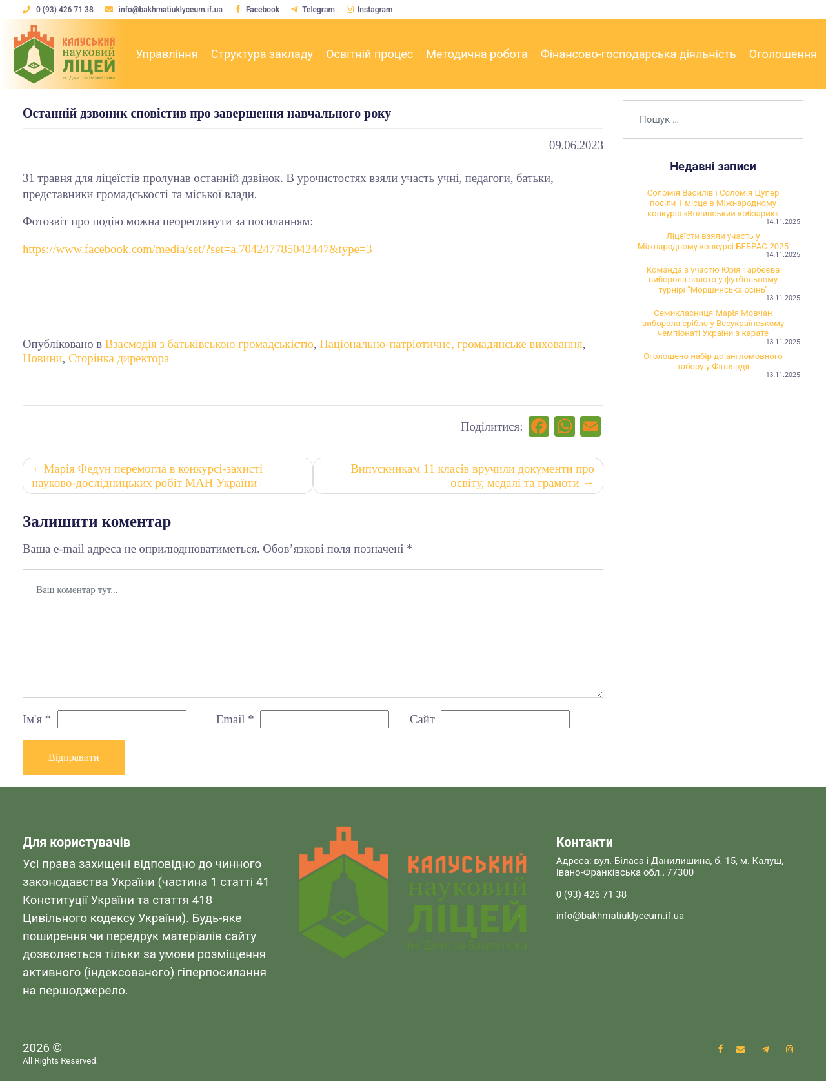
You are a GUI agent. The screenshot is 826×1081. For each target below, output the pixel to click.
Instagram (370, 9)
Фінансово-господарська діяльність (638, 54)
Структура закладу (262, 54)
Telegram (314, 9)
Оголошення (783, 54)
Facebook (256, 9)
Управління (166, 54)
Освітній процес (369, 54)
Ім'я (37, 719)
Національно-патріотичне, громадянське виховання (450, 344)
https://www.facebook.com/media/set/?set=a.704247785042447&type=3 (197, 249)
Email (235, 719)
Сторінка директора (118, 358)
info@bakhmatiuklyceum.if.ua (165, 9)
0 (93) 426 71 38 (59, 9)
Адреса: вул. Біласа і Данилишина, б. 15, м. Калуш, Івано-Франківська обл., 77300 (670, 867)
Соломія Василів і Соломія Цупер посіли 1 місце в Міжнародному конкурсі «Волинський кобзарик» (713, 203)
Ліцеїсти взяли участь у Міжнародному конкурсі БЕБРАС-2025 (713, 242)
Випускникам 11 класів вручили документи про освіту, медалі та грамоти (472, 475)
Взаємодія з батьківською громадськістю (209, 344)
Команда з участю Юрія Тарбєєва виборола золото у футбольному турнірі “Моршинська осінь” (713, 280)
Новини (43, 358)
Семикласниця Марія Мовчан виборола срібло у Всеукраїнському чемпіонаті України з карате (713, 324)
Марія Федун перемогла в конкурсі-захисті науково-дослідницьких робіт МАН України (147, 475)
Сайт (422, 719)
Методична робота (476, 54)
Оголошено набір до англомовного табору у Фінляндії (713, 363)
